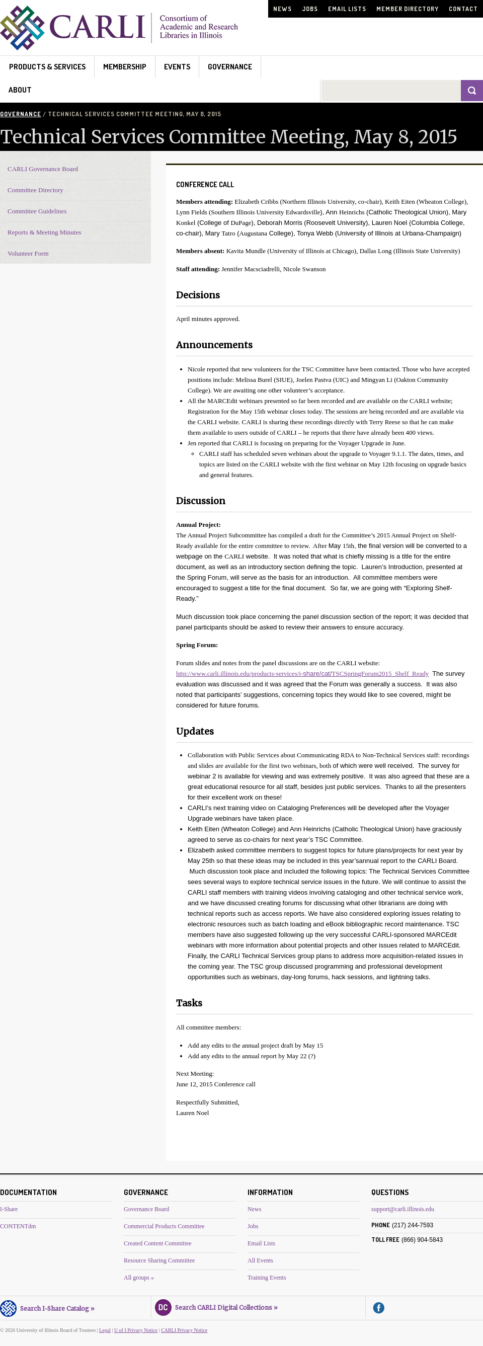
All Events (260, 1260)
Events (177, 66)
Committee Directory (35, 190)
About (20, 90)
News (282, 9)
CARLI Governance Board (43, 169)
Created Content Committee (158, 1243)
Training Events (267, 1277)
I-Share (9, 1209)
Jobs (310, 9)
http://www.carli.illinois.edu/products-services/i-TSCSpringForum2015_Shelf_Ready (302, 673)
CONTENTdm (18, 1226)
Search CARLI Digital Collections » (216, 1306)
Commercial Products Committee (164, 1226)
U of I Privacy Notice (135, 1330)
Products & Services (47, 66)
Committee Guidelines (37, 211)
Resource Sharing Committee (159, 1260)
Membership (124, 66)
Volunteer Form (28, 253)
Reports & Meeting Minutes (44, 232)
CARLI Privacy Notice (184, 1330)
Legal (105, 1330)
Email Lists (347, 9)
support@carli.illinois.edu (402, 1209)
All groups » (139, 1277)
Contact (463, 9)
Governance (230, 66)
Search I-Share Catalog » (47, 1307)
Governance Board (146, 1209)
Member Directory (407, 9)
